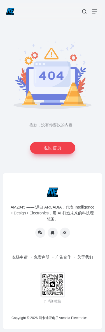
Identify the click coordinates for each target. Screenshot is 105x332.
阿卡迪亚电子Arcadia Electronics (63, 318)
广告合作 (63, 257)
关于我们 (85, 257)
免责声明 (42, 257)
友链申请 (20, 257)
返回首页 (53, 147)
